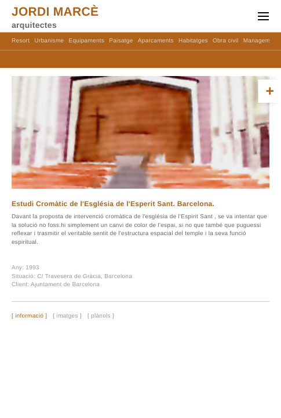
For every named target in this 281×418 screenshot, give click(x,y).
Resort (21, 41)
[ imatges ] (67, 316)
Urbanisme (49, 41)
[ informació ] (29, 316)
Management (261, 41)
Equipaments (87, 41)
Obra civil (226, 41)
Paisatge (121, 41)
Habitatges (193, 41)
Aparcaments (156, 41)
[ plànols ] (100, 316)
